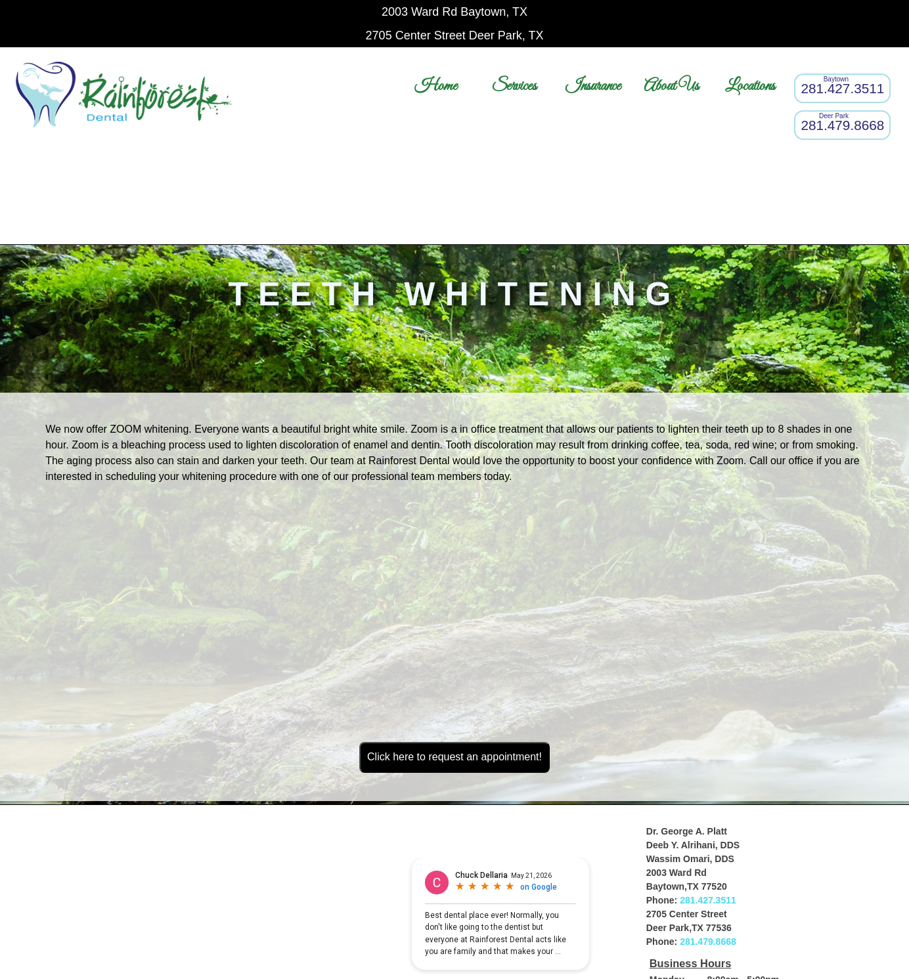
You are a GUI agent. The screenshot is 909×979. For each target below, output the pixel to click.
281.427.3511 (708, 900)
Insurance (593, 86)
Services (514, 86)
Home (435, 86)
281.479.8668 (708, 941)
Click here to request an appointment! (454, 756)
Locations (750, 86)
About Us (671, 86)
